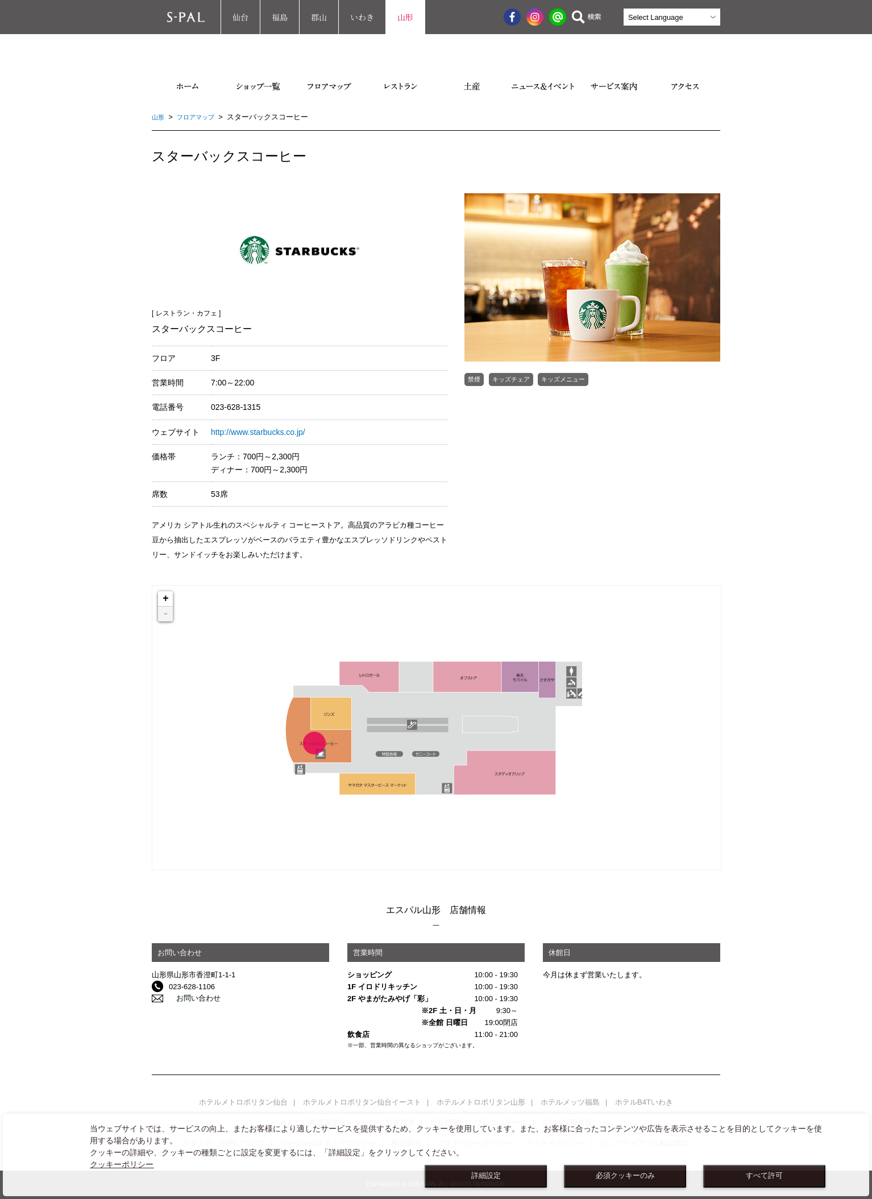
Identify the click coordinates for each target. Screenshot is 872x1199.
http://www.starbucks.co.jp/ (258, 432)
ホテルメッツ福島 (570, 1102)
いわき (362, 17)
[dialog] (436, 1155)
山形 (405, 17)
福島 (280, 17)
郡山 (319, 17)
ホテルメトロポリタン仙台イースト (362, 1102)
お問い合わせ (191, 998)
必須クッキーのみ (625, 1176)
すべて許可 (764, 1176)
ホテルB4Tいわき (644, 1102)
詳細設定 (486, 1176)
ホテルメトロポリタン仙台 (243, 1102)
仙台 (240, 17)
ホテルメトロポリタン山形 (481, 1102)
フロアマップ (201, 117)
